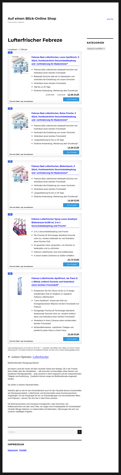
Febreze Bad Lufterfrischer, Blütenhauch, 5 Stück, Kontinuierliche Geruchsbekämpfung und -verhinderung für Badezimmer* (54, 169)
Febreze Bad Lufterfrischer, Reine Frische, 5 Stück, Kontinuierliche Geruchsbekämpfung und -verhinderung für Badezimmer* (54, 116)
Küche (110, 19)
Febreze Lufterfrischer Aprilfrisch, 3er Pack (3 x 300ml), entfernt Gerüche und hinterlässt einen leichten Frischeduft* (55, 281)
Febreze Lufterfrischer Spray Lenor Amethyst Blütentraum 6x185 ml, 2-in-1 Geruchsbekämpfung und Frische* (54, 222)
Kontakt (22, 450)
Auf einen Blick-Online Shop (32, 18)
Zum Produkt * (72, 99)
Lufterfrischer (41, 356)
